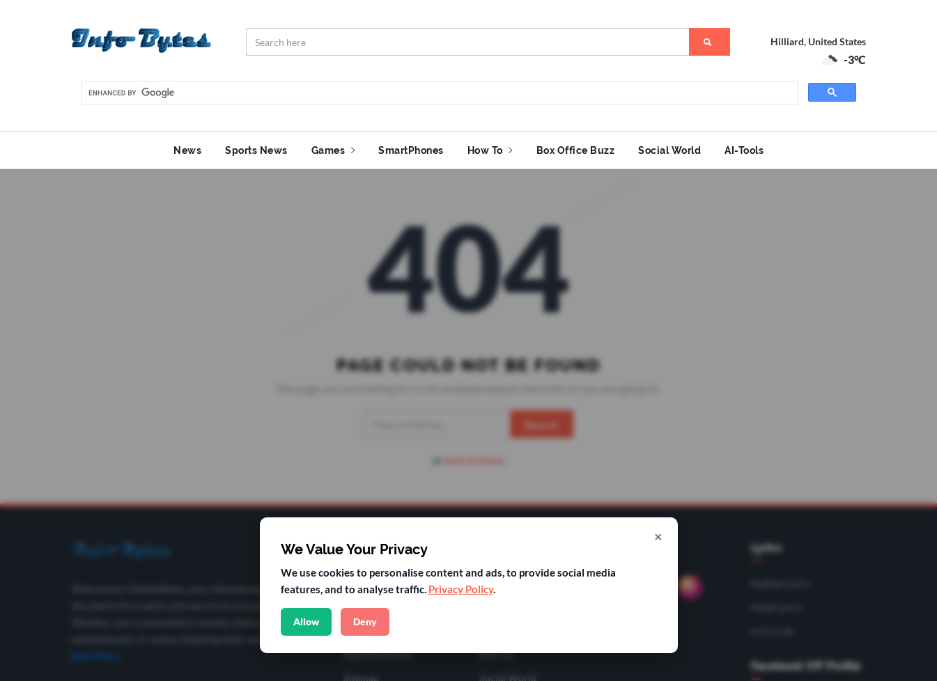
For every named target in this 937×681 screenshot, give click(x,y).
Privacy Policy (460, 589)
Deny (365, 621)
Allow (306, 621)
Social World (669, 150)
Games (333, 150)
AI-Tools (744, 150)
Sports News (256, 150)
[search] (438, 93)
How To (490, 150)
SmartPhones (411, 150)
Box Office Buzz (575, 150)
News (187, 150)
